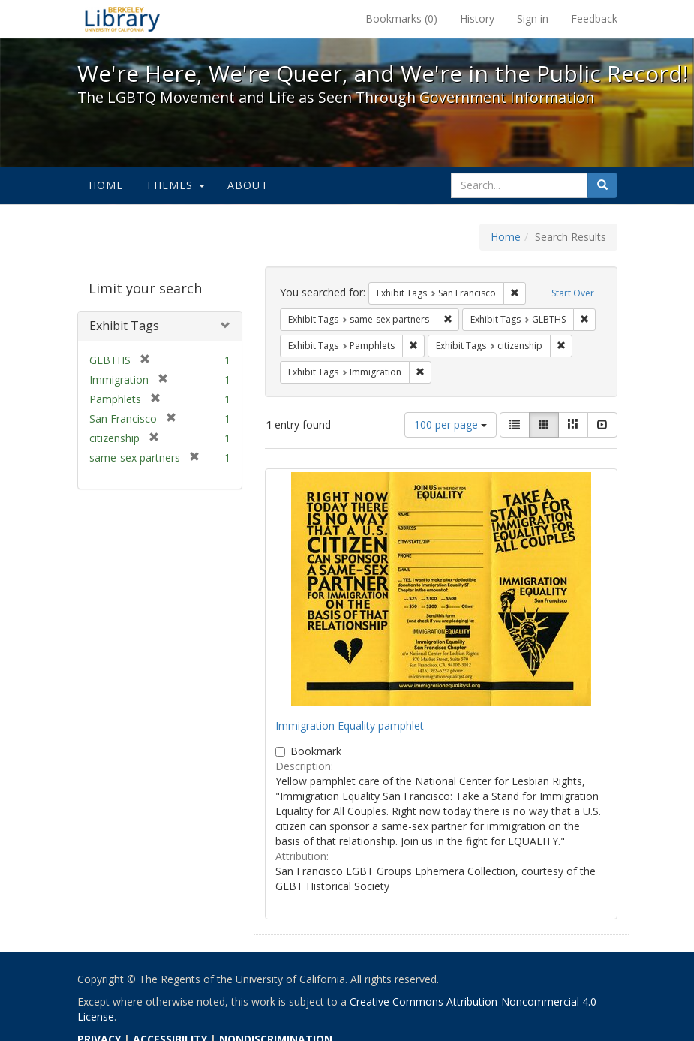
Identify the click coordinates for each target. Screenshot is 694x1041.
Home (106, 185)
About (248, 185)
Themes (175, 185)
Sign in (532, 18)
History (477, 18)
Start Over (572, 293)
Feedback (594, 18)
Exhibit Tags (124, 325)
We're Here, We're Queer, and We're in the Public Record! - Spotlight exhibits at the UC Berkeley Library (122, 19)
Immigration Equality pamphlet (349, 725)
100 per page (450, 424)
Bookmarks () (401, 18)
